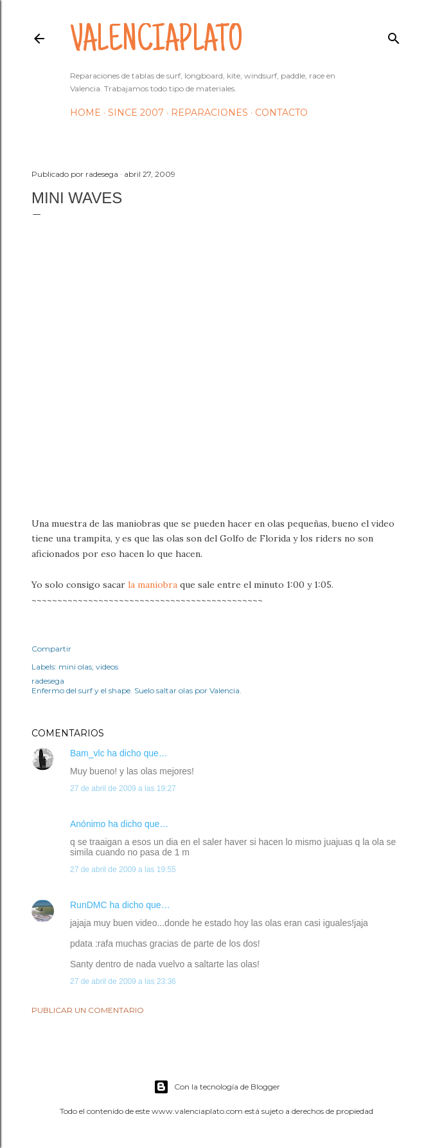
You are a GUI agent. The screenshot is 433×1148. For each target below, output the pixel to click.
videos (107, 666)
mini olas (75, 666)
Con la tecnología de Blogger (217, 1087)
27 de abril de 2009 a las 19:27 (123, 788)
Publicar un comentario (87, 1010)
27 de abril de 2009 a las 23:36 (123, 981)
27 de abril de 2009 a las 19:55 (123, 869)
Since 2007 (136, 112)
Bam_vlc (87, 753)
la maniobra (152, 584)
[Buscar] (394, 35)
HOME (85, 112)
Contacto (281, 112)
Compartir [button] (51, 648)
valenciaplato (156, 42)
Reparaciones (209, 112)
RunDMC (88, 905)
